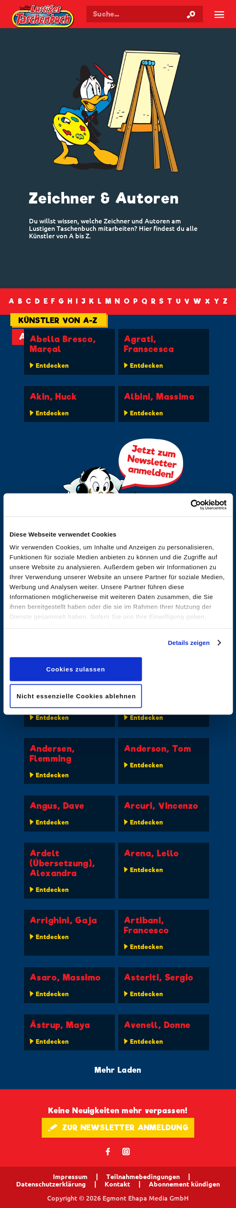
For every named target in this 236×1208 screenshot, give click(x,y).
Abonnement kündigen (184, 1184)
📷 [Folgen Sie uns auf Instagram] (126, 1151)
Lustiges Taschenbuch (43, 16)
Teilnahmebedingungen (143, 1176)
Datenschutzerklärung (51, 1184)
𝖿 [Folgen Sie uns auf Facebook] (108, 1151)
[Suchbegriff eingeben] (144, 14)
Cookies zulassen (75, 668)
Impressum (70, 1176)
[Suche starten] (191, 14)
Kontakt (117, 1184)
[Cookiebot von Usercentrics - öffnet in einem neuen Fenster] (190, 505)
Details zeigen (189, 642)
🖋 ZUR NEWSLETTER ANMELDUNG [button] (118, 1127)
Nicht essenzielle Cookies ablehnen (76, 696)
